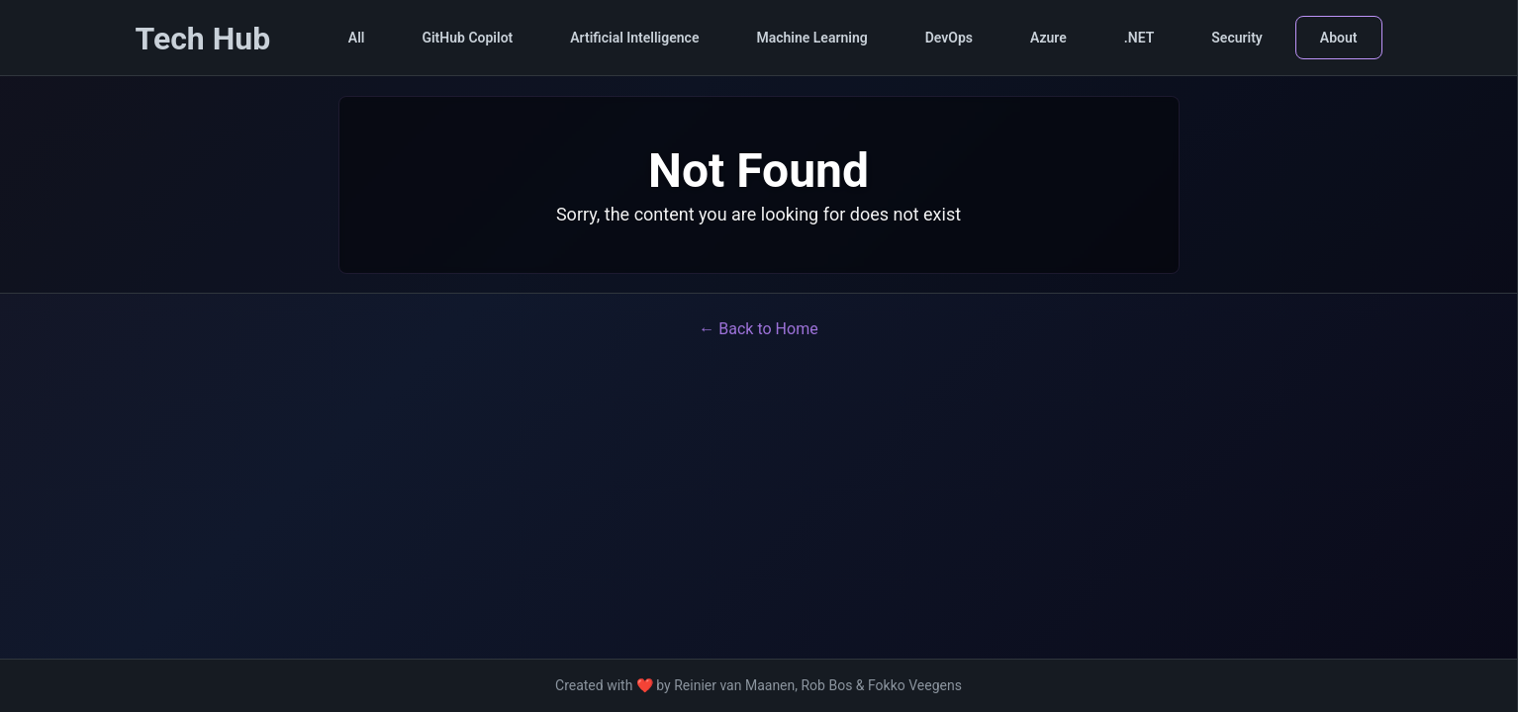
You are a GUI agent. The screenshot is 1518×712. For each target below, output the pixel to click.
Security (1237, 37)
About (1339, 37)
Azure (1048, 37)
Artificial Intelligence (634, 37)
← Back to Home (758, 328)
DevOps (949, 37)
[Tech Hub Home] (203, 40)
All (356, 37)
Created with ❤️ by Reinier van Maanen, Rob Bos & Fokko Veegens (758, 685)
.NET (1139, 37)
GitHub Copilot (467, 37)
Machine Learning (811, 37)
